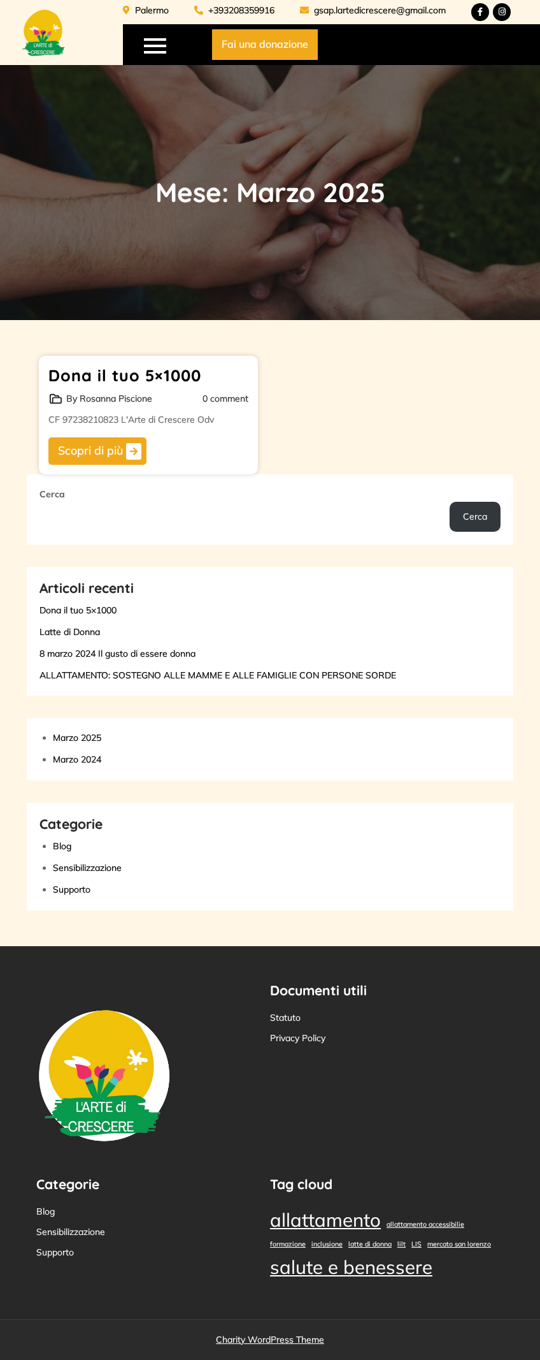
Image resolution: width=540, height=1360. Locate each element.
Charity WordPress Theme (270, 1339)
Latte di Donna (69, 632)
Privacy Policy (297, 1038)
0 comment (225, 398)
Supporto (71, 889)
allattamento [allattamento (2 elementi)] (325, 1219)
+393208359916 (234, 10)
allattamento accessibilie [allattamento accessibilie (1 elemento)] (425, 1224)
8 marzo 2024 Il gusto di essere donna (117, 653)
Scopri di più (99, 451)
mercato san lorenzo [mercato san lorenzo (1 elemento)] (459, 1243)
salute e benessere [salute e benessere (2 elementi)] (351, 1266)
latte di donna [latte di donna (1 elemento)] (370, 1243)
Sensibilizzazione (87, 868)
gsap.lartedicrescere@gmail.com (373, 10)
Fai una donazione (265, 44)
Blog (62, 846)
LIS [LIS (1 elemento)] (416, 1243)
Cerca (52, 494)
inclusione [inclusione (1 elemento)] (327, 1243)
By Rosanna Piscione (109, 398)
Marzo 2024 (77, 759)
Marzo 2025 (77, 737)
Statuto (285, 1017)
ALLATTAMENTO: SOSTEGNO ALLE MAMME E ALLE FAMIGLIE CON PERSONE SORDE (217, 675)
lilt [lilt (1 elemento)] (401, 1243)
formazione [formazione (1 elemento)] (288, 1243)
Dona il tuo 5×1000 (124, 375)
